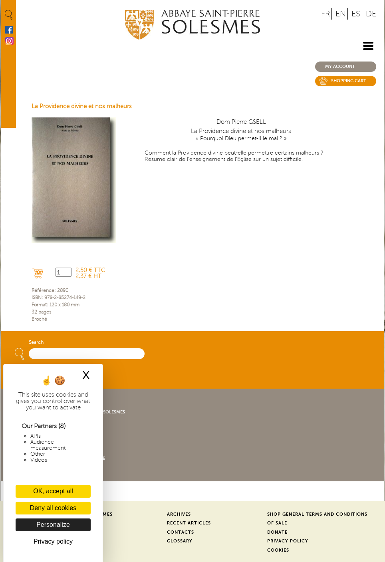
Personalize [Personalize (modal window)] (53, 524)
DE (371, 14)
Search (36, 342)
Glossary (179, 541)
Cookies (278, 550)
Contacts (180, 532)
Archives (179, 514)
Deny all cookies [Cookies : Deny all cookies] (53, 507)
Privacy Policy (287, 541)
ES (355, 14)
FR (325, 14)
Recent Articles (189, 523)
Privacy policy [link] (53, 541)
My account (340, 66)
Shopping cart (348, 81)
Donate (277, 532)
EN (340, 14)
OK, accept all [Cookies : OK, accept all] (53, 491)
